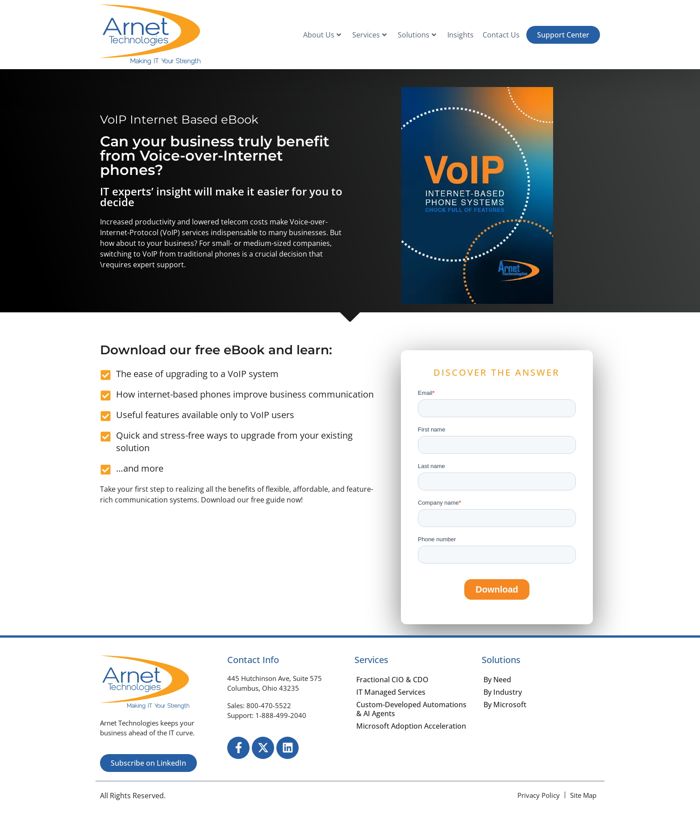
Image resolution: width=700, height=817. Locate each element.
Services (369, 35)
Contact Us (501, 35)
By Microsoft (504, 704)
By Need (497, 679)
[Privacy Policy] (538, 795)
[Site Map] (583, 795)
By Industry (502, 692)
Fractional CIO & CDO (392, 679)
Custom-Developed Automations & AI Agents (411, 709)
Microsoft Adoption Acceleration (411, 726)
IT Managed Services (390, 692)
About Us (322, 35)
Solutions (417, 35)
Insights (460, 35)
